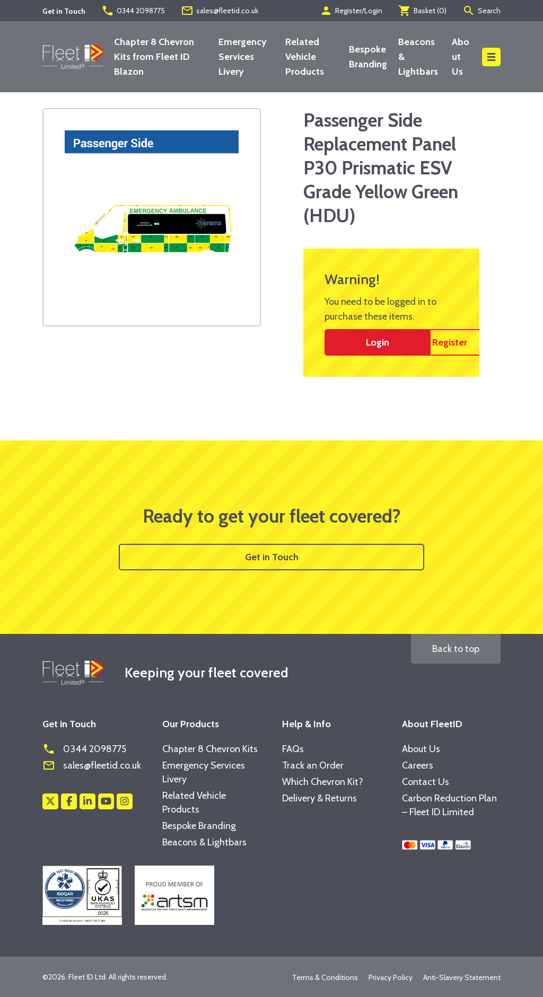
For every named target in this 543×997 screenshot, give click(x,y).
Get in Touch (272, 557)
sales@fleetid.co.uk (219, 10)
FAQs (293, 749)
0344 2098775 (133, 10)
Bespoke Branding (199, 826)
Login (377, 342)
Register (449, 342)
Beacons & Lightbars (204, 842)
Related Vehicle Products (304, 56)
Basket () (422, 10)
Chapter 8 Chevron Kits (210, 749)
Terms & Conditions (325, 977)
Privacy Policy (391, 977)
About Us (460, 56)
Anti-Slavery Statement (462, 977)
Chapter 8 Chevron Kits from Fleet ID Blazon (154, 56)
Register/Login (351, 10)
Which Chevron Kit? (322, 782)
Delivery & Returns (319, 798)
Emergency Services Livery (242, 56)
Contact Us (425, 782)
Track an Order (313, 765)
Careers (417, 765)
